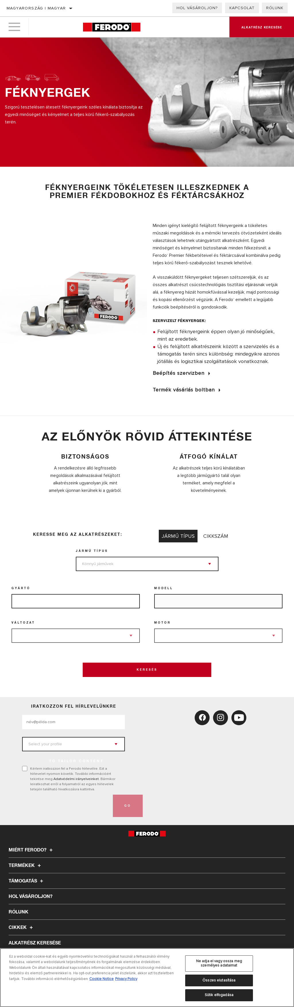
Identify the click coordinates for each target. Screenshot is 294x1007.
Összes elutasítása (218, 980)
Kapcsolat (242, 7)
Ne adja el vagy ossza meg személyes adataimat (219, 963)
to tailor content (76, 761)
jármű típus (92, 551)
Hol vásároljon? (197, 7)
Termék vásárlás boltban (184, 390)
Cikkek (21, 927)
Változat (23, 622)
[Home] (111, 27)
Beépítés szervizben (178, 373)
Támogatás (27, 881)
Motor (162, 622)
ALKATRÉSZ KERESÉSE (35, 943)
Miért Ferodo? (31, 850)
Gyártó (20, 588)
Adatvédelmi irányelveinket (76, 779)
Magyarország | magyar (36, 8)
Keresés (147, 669)
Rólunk (274, 7)
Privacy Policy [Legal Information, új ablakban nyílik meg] (126, 979)
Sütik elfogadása (219, 995)
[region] (147, 977)
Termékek (25, 865)
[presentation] (65, 806)
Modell (163, 588)
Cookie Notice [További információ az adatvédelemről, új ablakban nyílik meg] (101, 979)
